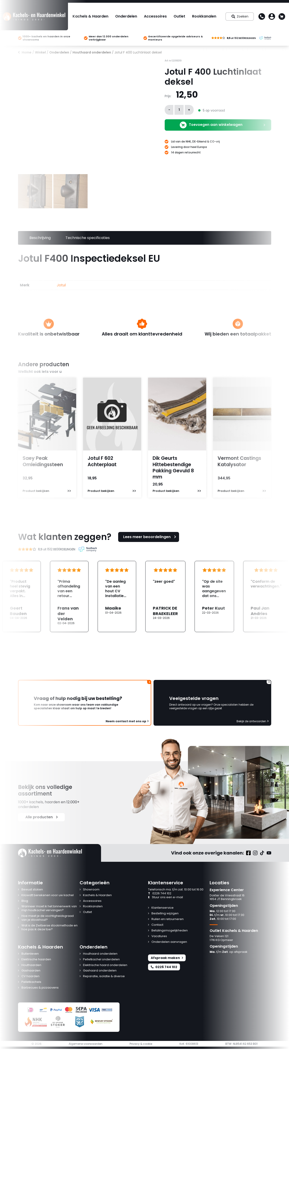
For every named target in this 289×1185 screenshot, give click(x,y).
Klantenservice (162, 908)
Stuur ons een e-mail (165, 897)
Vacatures (159, 936)
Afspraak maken (167, 958)
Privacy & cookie (141, 1044)
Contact (157, 925)
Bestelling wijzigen (165, 913)
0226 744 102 (159, 893)
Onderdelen (126, 16)
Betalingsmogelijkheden (169, 931)
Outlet (179, 16)
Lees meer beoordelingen (150, 536)
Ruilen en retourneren (167, 919)
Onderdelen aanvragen (169, 942)
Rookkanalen (204, 16)
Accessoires (155, 16)
